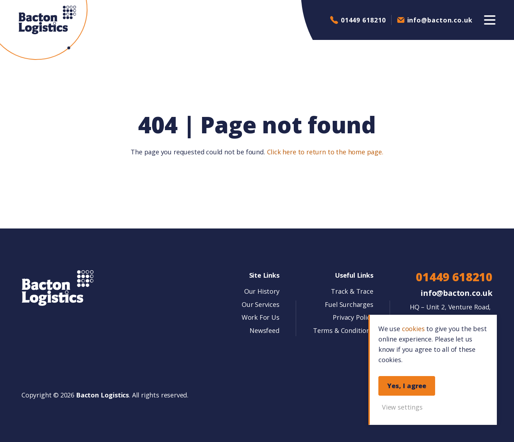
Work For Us (260, 317)
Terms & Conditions (343, 330)
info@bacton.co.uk (440, 20)
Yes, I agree (406, 385)
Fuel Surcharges (349, 304)
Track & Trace (352, 291)
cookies (413, 328)
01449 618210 (363, 20)
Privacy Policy (353, 317)
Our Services (260, 304)
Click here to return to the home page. (325, 152)
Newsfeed (264, 330)
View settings (402, 407)
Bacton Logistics (47, 20)
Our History (261, 291)
